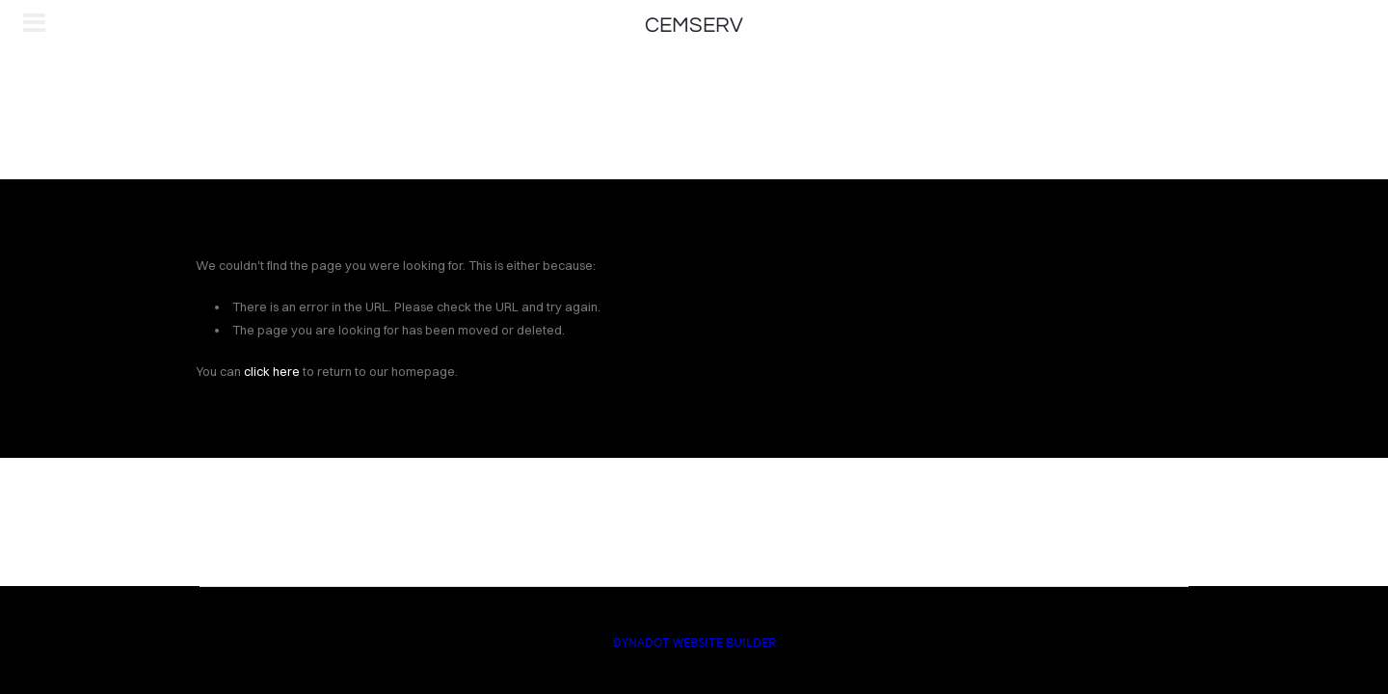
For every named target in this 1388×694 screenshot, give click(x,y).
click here (272, 371)
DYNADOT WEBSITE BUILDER (694, 642)
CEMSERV (694, 25)
